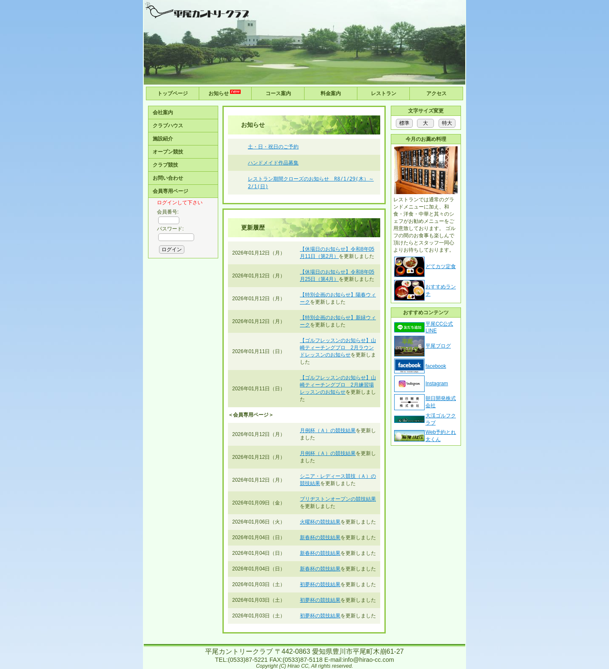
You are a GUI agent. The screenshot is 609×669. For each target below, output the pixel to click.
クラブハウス (168, 126)
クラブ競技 (165, 165)
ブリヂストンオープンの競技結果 (338, 499)
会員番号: (167, 212)
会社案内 (163, 112)
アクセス (436, 93)
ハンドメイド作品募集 (273, 162)
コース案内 (278, 93)
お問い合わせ (168, 178)
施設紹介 (163, 139)
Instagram (436, 384)
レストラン (383, 93)
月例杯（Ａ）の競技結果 (328, 430)
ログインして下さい (180, 203)
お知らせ (225, 92)
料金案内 (331, 93)
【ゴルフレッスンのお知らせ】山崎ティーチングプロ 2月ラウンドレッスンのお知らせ (338, 347)
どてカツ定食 (440, 266)
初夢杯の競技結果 (320, 584)
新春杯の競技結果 (320, 537)
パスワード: (170, 229)
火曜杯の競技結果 (320, 522)
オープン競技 (168, 152)
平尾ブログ (438, 346)
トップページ (172, 93)
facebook (435, 366)
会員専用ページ (170, 191)
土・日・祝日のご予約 (273, 146)
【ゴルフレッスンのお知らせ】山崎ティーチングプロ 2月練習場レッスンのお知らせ (338, 385)
